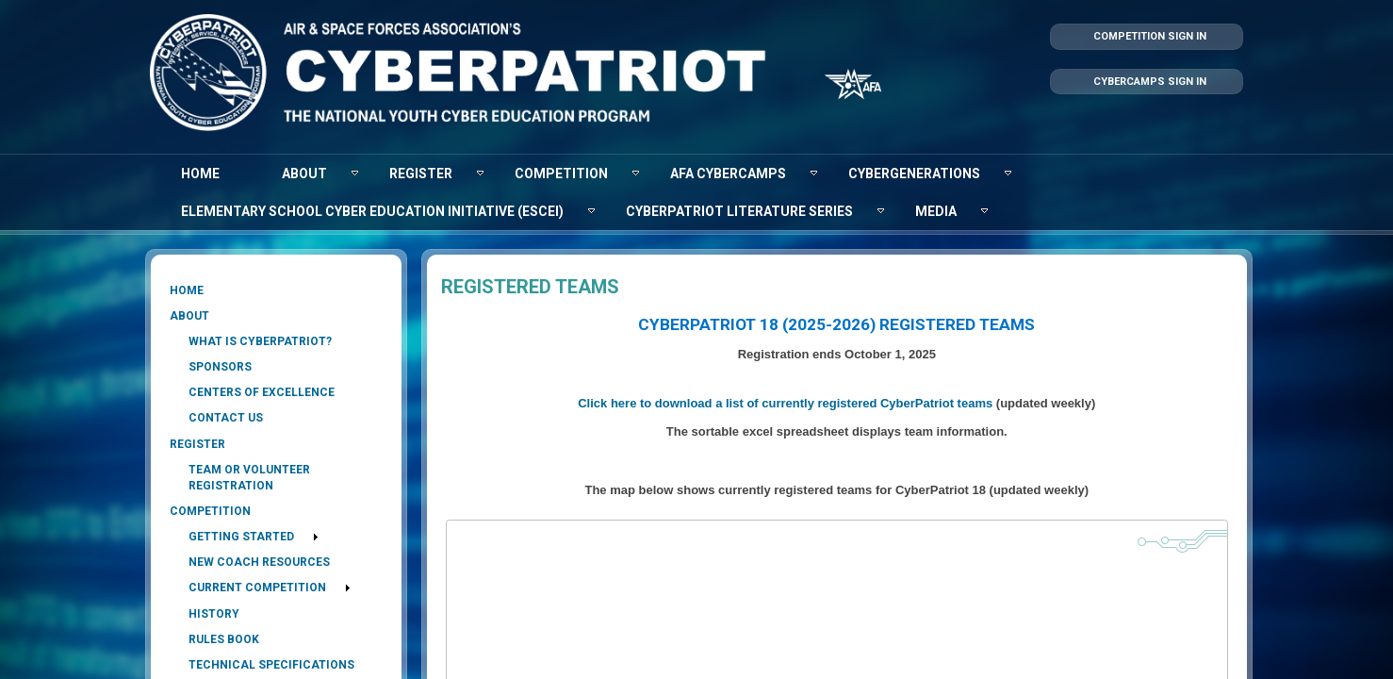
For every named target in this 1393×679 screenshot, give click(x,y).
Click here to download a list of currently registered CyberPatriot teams (785, 403)
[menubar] (696, 192)
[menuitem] (200, 173)
